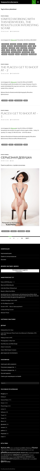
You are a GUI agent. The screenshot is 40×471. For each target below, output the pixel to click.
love (8, 50)
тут (23, 271)
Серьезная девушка (16, 157)
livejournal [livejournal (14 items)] (3, 450)
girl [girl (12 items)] (31, 448)
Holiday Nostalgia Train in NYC (9, 300)
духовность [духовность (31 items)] (25, 455)
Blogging (3, 393)
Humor (3, 403)
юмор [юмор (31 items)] (8, 461)
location (4, 100)
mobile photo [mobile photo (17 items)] (13, 450)
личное (3, 427)
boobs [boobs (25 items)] (23, 448)
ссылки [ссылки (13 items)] (31, 458)
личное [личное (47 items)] (28, 457)
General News (4, 400)
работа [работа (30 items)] (11, 458)
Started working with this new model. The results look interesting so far (20, 23)
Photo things (5, 16)
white (17, 54)
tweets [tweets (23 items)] (37, 452)
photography (6, 52)
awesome (13, 44)
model (19, 50)
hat (18, 48)
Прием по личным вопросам (8, 256)
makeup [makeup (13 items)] (7, 449)
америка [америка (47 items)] (16, 455)
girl (35, 46)
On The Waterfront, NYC (7, 303)
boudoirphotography (20, 46)
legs (3, 50)
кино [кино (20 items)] (24, 457)
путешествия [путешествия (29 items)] (5, 458)
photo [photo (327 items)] (4, 452)
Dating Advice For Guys (7, 330)
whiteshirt (24, 54)
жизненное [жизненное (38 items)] (4, 457)
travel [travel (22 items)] (33, 452)
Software (3, 412)
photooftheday (16, 52)
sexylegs (4, 54)
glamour (4, 48)
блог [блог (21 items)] (20, 455)
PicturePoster (15, 31)
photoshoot (26, 52)
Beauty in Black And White (8, 291)
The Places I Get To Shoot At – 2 (19, 68)
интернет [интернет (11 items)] (10, 457)
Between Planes (5, 312)
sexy (33, 52)
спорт (2, 436)
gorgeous (12, 48)
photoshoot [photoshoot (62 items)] (11, 452)
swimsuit (13, 231)
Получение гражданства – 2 (8, 370)
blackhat (31, 44)
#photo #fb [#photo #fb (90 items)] (5, 447)
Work (2, 421)
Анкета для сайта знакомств (8, 364)
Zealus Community (6, 347)
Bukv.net (13, 40)
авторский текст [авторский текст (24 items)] (8, 455)
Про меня (3, 259)
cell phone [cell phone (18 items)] (27, 448)
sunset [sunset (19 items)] (30, 452)
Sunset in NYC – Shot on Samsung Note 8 (11, 306)
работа (3, 430)
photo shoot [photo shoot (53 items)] (20, 453)
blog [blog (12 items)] (20, 448)
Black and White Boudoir (7, 285)
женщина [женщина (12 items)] (32, 454)
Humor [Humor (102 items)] (35, 447)
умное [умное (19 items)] (35, 458)
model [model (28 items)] (18, 450)
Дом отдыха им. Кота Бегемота (9, 353)
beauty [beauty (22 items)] (17, 448)
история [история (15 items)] (14, 457)
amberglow (5, 44)
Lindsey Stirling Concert (7, 309)
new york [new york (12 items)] (29, 449)
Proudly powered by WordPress (8, 469)
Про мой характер (6, 373)
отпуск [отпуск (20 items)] (33, 457)
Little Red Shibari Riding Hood (9, 288)
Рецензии (3, 433)
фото (25, 100)
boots (4, 46)
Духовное (3, 424)
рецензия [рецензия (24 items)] (16, 458)
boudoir (10, 46)
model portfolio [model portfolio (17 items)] (23, 450)
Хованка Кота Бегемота (9, 2)
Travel (2, 415)
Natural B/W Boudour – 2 (7, 282)
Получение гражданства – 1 (8, 367)
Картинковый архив (6, 253)
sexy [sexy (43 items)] (26, 453)
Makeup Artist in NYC (6, 337)
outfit (25, 50)
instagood (32, 48)
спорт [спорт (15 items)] (28, 458)
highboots (24, 48)
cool (30, 46)
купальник (21, 231)
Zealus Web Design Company (8, 350)
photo (31, 50)
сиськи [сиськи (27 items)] (25, 458)
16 (22, 238)
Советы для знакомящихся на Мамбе (11, 376)
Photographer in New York (8, 340)
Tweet (2, 418)
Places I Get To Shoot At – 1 (19, 115)
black (25, 44)
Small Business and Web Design (9, 343)
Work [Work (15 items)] (2, 455)
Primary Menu (38, 2)
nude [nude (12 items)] (33, 449)
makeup (14, 50)
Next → (28, 238)
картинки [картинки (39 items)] (20, 457)
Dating (2, 396)
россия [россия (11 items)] (21, 458)
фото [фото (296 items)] (4, 461)
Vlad (12, 160)
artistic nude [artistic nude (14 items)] (13, 448)
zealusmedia (33, 54)
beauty (20, 44)
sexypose (11, 54)
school (2, 409)
